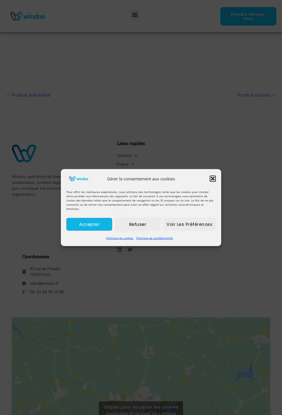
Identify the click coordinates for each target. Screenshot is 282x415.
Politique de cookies (119, 238)
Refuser (138, 224)
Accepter (89, 224)
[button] (213, 179)
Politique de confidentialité (154, 238)
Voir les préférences (189, 224)
